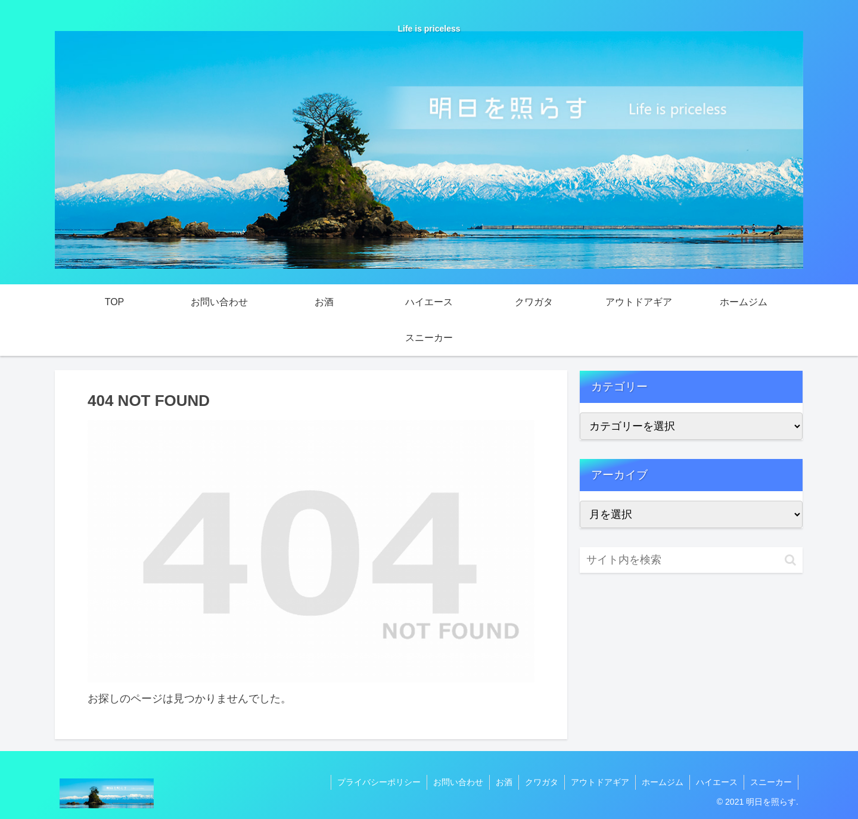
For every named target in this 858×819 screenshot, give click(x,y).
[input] (691, 560)
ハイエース (717, 782)
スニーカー (771, 782)
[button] (790, 560)
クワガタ (541, 782)
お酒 (504, 782)
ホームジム (662, 782)
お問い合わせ (458, 782)
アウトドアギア (600, 782)
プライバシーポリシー (379, 782)
